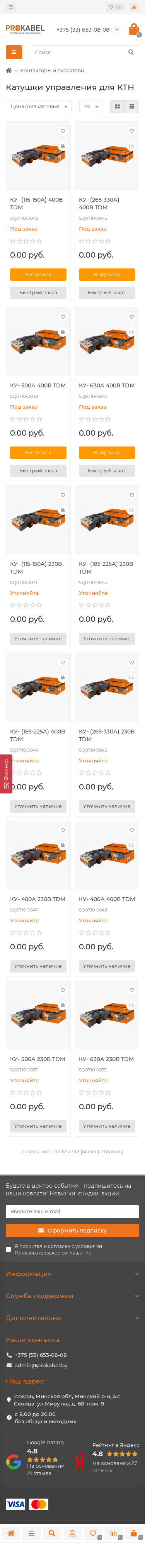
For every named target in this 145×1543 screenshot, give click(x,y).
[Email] (72, 1211)
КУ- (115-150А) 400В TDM (36, 203)
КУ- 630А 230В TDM (106, 1059)
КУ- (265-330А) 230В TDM (107, 735)
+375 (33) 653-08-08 (41, 1355)
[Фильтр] (6, 773)
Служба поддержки (72, 1296)
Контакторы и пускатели (52, 70)
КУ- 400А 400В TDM (107, 899)
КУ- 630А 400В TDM (107, 385)
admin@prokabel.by (41, 1365)
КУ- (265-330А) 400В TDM (99, 203)
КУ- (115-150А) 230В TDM (36, 567)
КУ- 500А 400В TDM (38, 385)
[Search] (84, 52)
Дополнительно (72, 1318)
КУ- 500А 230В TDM (37, 1059)
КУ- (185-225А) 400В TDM (37, 735)
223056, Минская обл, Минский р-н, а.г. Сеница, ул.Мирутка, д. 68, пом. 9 (67, 1400)
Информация (72, 1274)
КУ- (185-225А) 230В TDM (106, 567)
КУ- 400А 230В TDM (37, 899)
